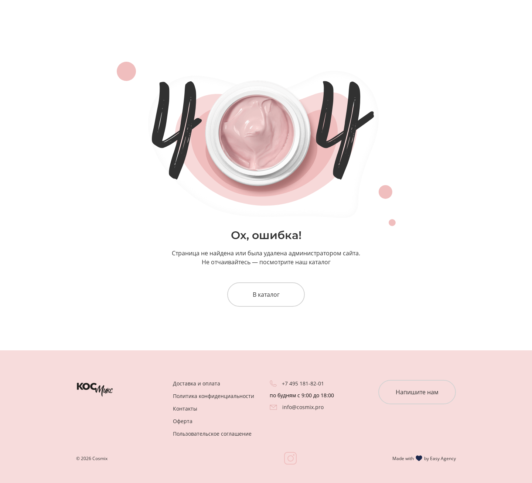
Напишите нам (417, 392)
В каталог (266, 294)
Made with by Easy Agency (424, 458)
